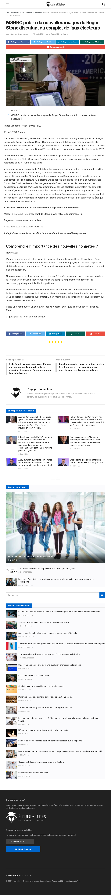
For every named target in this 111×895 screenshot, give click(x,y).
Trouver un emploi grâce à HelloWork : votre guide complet (45, 708)
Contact (28, 875)
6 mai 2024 (23, 734)
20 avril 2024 (24, 766)
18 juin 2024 (23, 725)
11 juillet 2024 (24, 690)
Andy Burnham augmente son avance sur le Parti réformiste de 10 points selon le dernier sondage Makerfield (35, 463)
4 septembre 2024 (26, 658)
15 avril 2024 (24, 776)
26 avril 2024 (24, 755)
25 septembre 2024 (26, 647)
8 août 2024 (24, 669)
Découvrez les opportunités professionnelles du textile (43, 730)
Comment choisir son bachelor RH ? (34, 676)
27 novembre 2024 (26, 637)
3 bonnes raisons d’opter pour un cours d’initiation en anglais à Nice (49, 655)
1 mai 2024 (23, 744)
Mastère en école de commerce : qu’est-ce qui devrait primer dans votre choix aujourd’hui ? (60, 752)
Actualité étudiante (34, 12)
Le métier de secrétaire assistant (33, 773)
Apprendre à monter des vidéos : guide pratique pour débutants (47, 633)
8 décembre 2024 (25, 616)
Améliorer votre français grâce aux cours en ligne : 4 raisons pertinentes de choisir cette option (61, 644)
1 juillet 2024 (24, 701)
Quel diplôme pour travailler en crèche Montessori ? (42, 686)
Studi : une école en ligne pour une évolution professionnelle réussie (49, 665)
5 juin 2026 (23, 432)
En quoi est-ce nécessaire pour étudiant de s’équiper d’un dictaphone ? (51, 741)
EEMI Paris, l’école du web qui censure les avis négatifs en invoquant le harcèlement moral (59, 612)
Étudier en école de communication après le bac (30, 557)
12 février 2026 (14, 560)
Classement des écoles (15, 12)
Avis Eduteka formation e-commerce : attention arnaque (43, 623)
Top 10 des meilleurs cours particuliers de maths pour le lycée (46, 569)
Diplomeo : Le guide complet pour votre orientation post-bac (45, 697)
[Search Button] (102, 595)
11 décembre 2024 (25, 586)
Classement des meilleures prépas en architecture (41, 762)
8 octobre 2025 (25, 572)
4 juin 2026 (75, 466)
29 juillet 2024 (25, 679)
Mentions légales (13, 875)
